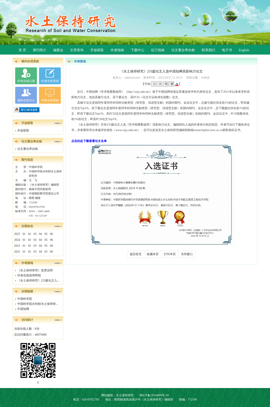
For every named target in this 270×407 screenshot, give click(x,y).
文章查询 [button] (77, 50)
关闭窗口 (187, 254)
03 (35, 234)
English (244, 50)
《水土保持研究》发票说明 (35, 270)
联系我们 (208, 50)
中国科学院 (24, 298)
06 (51, 234)
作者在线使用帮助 (29, 275)
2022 (17, 251)
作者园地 (80, 61)
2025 (17, 234)
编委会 (58, 50)
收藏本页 (153, 254)
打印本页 (170, 254)
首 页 (22, 50)
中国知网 (23, 309)
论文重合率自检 (183, 50)
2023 (17, 245)
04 (40, 234)
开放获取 (97, 50)
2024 (17, 239)
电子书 (227, 50)
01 (24, 234)
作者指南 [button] (117, 50)
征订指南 (158, 50)
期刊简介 (39, 50)
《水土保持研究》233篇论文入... (38, 280)
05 (46, 234)
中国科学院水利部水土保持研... (37, 303)
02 (29, 234)
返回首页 (136, 254)
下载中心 (137, 50)
